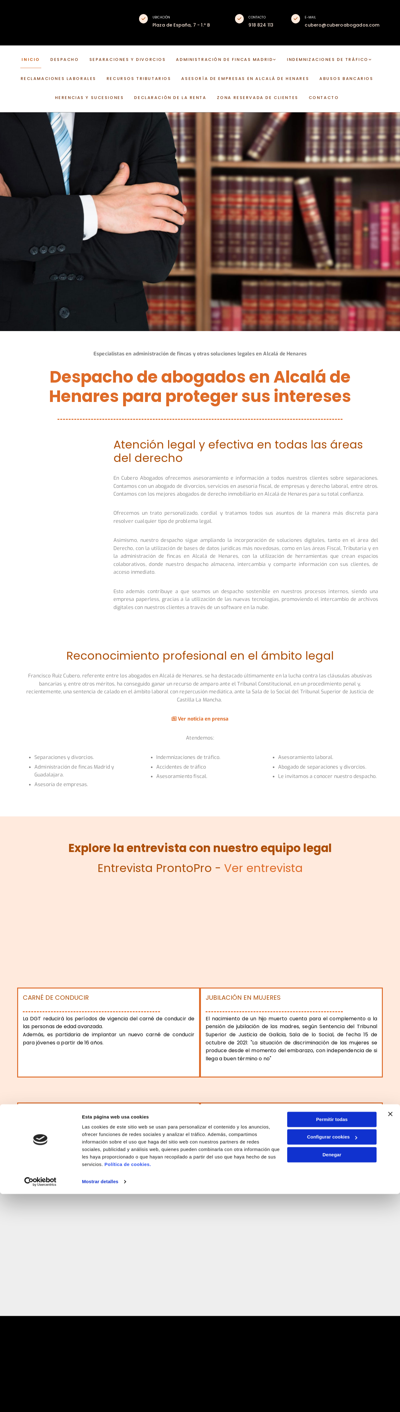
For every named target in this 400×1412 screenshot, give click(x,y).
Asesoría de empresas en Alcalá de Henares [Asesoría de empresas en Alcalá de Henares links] (240, 79)
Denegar (331, 1372)
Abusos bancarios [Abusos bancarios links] (329, 79)
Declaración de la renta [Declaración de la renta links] (172, 97)
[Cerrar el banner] (390, 1332)
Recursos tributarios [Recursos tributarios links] (145, 79)
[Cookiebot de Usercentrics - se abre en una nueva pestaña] (40, 1400)
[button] (143, 18)
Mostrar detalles (100, 1399)
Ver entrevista (263, 870)
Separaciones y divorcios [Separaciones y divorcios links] (132, 62)
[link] (224, 62)
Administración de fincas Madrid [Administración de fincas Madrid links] (219, 62)
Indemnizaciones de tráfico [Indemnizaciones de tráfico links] (313, 62)
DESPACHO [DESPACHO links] (76, 62)
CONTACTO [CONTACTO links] (310, 97)
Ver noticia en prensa (200, 721)
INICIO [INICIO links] (47, 62)
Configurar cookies (332, 1355)
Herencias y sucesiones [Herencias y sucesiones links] (100, 97)
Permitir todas (332, 1337)
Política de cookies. (127, 1382)
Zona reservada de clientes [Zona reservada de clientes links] (251, 97)
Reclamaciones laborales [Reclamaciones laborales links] (73, 79)
